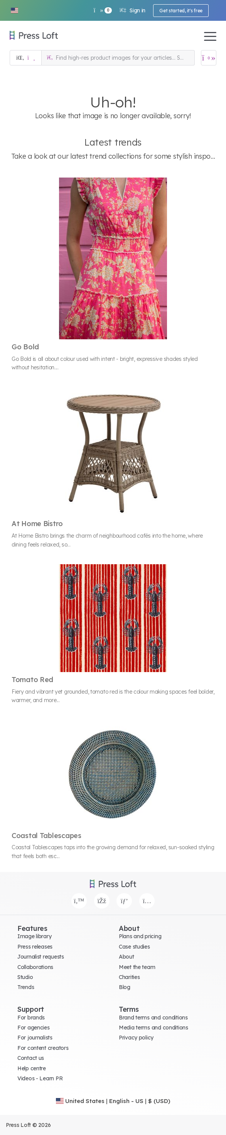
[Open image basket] (208, 57)
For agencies (33, 1027)
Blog (124, 987)
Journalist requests (40, 956)
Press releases (34, 946)
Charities (129, 977)
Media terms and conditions (153, 1027)
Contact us (30, 1058)
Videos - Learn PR (39, 1078)
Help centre (31, 1068)
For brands (31, 1017)
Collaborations (35, 967)
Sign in (132, 10)
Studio (25, 977)
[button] (14, 10)
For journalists (34, 1037)
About (126, 956)
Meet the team (137, 967)
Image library (34, 936)
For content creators (42, 1047)
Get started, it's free (180, 10)
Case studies (134, 946)
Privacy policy (136, 1037)
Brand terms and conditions (153, 1017)
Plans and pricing (140, 936)
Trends (25, 987)
